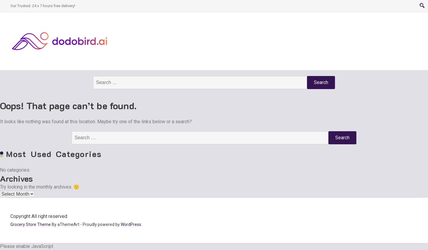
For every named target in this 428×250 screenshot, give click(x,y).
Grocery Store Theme (30, 224)
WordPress (131, 224)
